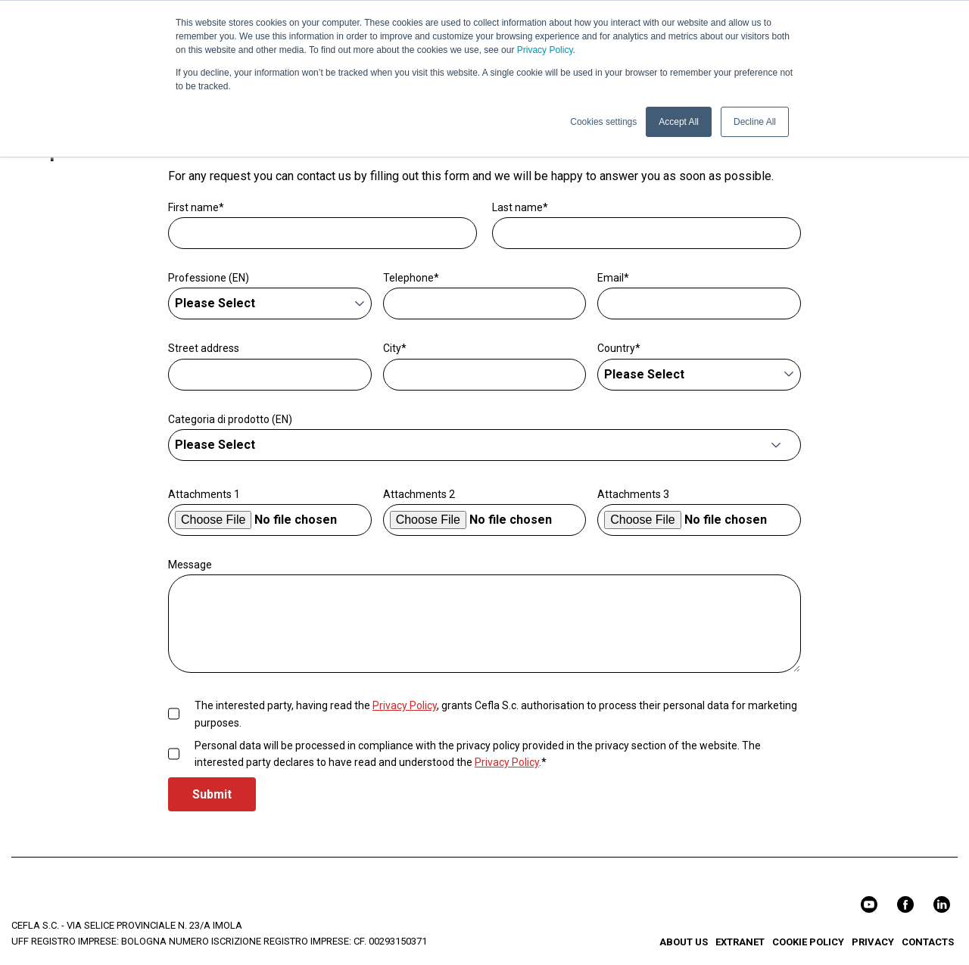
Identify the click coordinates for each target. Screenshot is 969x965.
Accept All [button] (679, 122)
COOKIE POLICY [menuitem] (808, 942)
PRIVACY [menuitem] (873, 942)
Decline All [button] (755, 122)
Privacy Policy (545, 50)
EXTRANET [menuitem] (740, 942)
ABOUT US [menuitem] (683, 942)
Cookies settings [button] (603, 122)
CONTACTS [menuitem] (928, 942)
